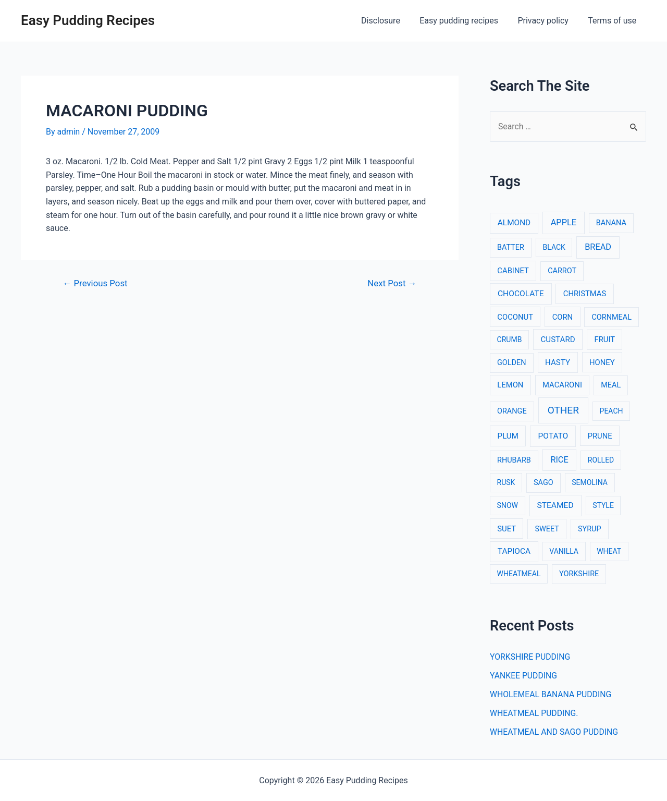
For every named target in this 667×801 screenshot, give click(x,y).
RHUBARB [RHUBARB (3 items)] (514, 460)
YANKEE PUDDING (524, 676)
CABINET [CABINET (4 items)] (513, 271)
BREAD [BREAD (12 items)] (598, 247)
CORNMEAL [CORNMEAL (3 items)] (611, 317)
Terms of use (613, 21)
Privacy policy (547, 21)
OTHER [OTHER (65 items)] (563, 410)
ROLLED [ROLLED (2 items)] (601, 460)
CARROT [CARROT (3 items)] (562, 271)
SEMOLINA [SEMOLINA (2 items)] (590, 483)
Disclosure (390, 21)
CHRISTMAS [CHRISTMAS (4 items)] (585, 293)
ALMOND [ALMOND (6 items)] (514, 223)
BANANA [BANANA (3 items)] (611, 223)
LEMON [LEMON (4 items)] (510, 385)
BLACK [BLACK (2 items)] (554, 248)
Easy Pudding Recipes (88, 20)
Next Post (391, 282)
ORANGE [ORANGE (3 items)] (512, 411)
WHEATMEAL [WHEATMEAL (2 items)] (519, 574)
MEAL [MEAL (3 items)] (611, 385)
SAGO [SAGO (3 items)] (543, 483)
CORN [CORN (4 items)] (562, 317)
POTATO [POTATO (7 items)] (553, 436)
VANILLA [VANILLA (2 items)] (563, 552)
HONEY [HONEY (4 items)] (602, 362)
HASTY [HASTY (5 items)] (557, 362)
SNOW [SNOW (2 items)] (507, 506)
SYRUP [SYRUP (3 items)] (589, 529)
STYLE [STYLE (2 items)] (603, 506)
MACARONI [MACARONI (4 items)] (562, 385)
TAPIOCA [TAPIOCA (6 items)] (514, 551)
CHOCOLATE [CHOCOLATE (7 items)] (521, 293)
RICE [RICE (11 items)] (559, 460)
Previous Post (96, 282)
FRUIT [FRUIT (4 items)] (605, 339)
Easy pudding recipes (465, 21)
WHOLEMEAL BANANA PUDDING (551, 694)
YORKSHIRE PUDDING (531, 657)
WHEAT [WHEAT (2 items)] (609, 552)
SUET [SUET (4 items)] (506, 528)
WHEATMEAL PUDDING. (534, 713)
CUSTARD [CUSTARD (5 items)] (558, 339)
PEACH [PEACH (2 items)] (611, 411)
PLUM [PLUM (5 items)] (508, 436)
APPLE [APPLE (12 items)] (563, 223)
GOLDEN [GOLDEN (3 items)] (511, 362)
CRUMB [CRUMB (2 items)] (509, 339)
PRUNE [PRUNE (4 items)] (600, 436)
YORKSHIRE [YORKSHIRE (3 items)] (579, 574)
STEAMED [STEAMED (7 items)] (555, 506)
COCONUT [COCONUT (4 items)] (515, 317)
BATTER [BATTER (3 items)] (510, 248)
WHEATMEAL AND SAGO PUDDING (555, 732)
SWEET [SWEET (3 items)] (547, 529)
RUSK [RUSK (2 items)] (506, 483)
